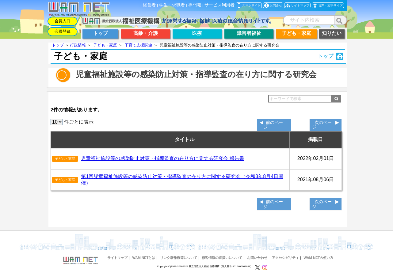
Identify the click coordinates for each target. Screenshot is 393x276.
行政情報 (78, 45)
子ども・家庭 (105, 45)
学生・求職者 (172, 5)
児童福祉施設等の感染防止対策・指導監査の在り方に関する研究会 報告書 (162, 158)
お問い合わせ (257, 257)
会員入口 (63, 21)
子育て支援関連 (138, 45)
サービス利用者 (219, 5)
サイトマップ (117, 257)
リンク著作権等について (178, 257)
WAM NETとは (143, 257)
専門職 (194, 5)
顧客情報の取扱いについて (222, 257)
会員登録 (63, 31)
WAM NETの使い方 (319, 257)
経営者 (149, 5)
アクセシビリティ (285, 257)
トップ (58, 45)
